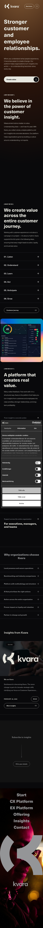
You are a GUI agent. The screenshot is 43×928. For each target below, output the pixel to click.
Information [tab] (21, 428)
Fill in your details (21, 764)
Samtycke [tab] (7, 428)
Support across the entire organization (21, 519)
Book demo (29, 6)
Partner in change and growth (21, 615)
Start (21, 795)
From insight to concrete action (21, 418)
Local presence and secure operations (21, 568)
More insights (11, 706)
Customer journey (12, 310)
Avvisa (21, 503)
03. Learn (21, 273)
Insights (21, 821)
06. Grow (21, 298)
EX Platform (21, 808)
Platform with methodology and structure (21, 584)
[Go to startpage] (12, 6)
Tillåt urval (21, 497)
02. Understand (21, 265)
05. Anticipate (21, 290)
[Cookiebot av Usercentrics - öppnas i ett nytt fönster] (32, 423)
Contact (21, 827)
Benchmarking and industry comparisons (21, 576)
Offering (21, 814)
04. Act (21, 281)
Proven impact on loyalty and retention (21, 607)
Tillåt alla (21, 490)
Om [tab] (35, 428)
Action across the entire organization (21, 599)
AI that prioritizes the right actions (21, 591)
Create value (11, 79)
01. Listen (21, 256)
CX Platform (21, 801)
